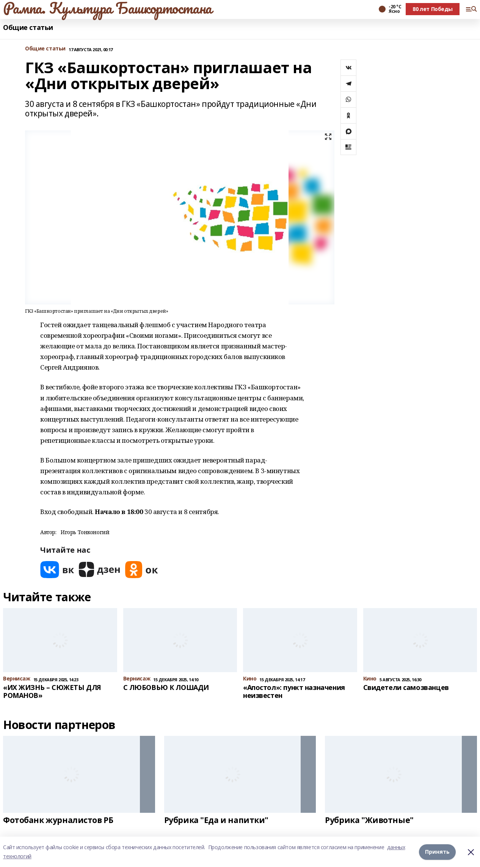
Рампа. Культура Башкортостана (107, 8)
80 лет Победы (433, 9)
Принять (437, 851)
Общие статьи (28, 27)
